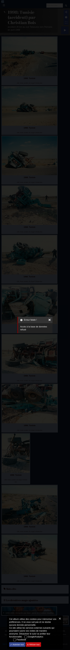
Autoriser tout (18, 644)
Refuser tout (34, 644)
